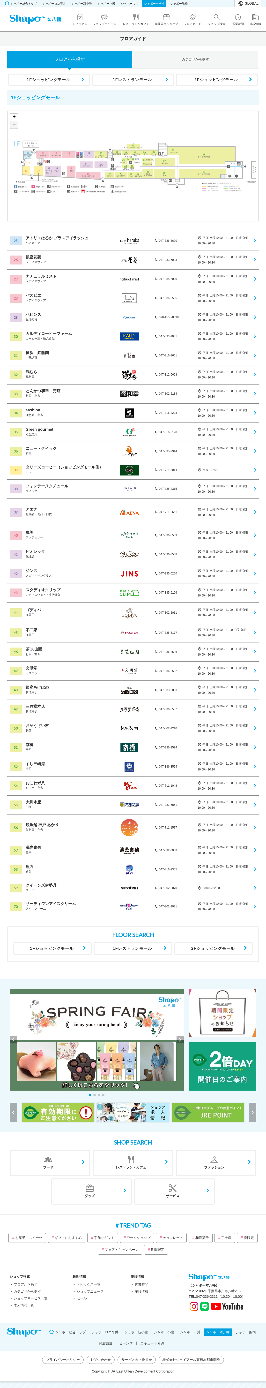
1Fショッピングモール (48, 80)
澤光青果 (33, 847)
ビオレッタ (35, 552)
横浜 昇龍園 (37, 353)
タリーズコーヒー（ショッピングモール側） (64, 467)
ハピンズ (33, 314)
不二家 (31, 630)
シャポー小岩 (106, 3)
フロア (69, 59)
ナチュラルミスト (41, 276)
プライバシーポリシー (63, 1360)
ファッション (214, 1167)
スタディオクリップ (43, 590)
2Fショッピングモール (216, 80)
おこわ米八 (35, 783)
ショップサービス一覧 (31, 1298)
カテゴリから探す (27, 1291)
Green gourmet (39, 429)
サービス (172, 1196)
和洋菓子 (202, 1238)
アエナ (31, 509)
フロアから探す (25, 1284)
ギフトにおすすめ (68, 1238)
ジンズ (31, 571)
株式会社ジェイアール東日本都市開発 (191, 1360)
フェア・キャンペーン (122, 1250)
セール (82, 1298)
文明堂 (31, 668)
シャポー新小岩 (82, 3)
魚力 (29, 867)
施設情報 (141, 1291)
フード (48, 1167)
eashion (33, 410)
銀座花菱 (33, 257)
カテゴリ (195, 59)
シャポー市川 (129, 3)
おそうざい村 (37, 726)
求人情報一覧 (24, 1305)
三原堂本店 (35, 706)
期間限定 (157, 1250)
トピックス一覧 (88, 1284)
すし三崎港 (35, 764)
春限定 (249, 1238)
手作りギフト (104, 1238)
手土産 (226, 1238)
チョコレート (173, 1238)
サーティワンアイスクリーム (51, 904)
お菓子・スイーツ (28, 1238)
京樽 (29, 745)
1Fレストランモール (132, 80)
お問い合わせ (100, 1360)
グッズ (90, 1196)
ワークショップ (138, 1238)
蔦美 (29, 532)
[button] (90, 1095)
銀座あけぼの (37, 687)
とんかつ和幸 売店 (43, 391)
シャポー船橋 (179, 3)
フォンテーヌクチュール (47, 486)
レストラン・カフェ (131, 1167)
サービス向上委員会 (136, 1360)
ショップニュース (90, 1291)
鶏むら (31, 372)
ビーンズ (126, 1343)
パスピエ (33, 295)
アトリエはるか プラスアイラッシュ (57, 238)
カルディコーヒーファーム (49, 334)
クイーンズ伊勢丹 (41, 885)
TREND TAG (135, 1225)
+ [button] (14, 117)
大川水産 (33, 802)
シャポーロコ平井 (54, 3)
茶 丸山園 (34, 649)
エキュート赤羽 (152, 1343)
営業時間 (141, 1284)
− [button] (14, 124)
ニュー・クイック (41, 448)
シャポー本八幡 (154, 3)
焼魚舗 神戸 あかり (42, 825)
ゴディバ (33, 610)
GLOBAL (251, 3)
